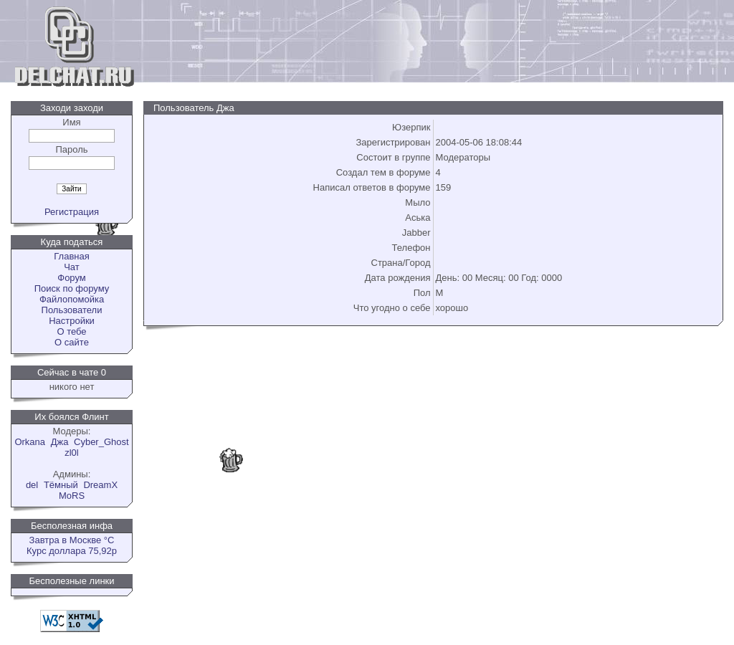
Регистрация (71, 211)
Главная (71, 256)
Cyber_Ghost (101, 441)
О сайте (71, 342)
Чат (72, 267)
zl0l (72, 452)
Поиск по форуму (71, 288)
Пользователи (72, 310)
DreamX (100, 484)
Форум (71, 277)
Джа (60, 441)
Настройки (72, 320)
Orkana (29, 441)
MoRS (72, 495)
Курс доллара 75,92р (72, 550)
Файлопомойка (71, 299)
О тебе (71, 331)
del (32, 484)
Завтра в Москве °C (72, 540)
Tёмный (61, 484)
